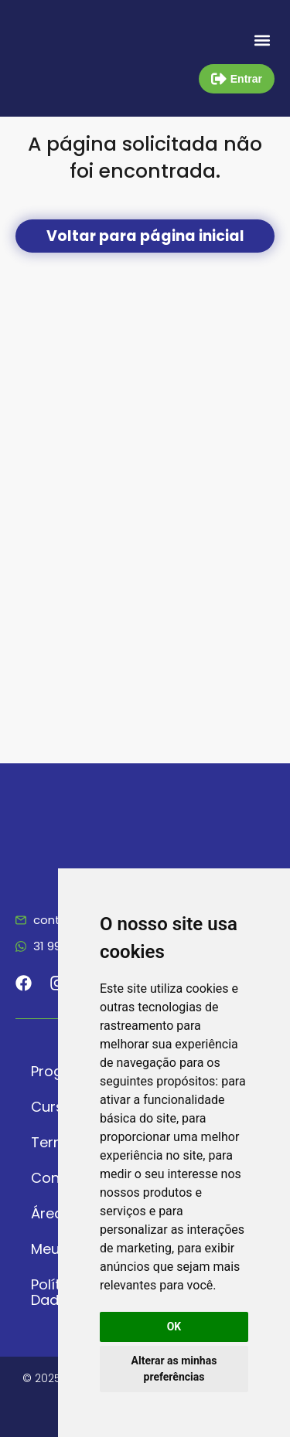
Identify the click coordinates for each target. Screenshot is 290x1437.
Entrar (246, 79)
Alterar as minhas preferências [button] (174, 1368)
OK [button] (174, 1326)
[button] (262, 40)
